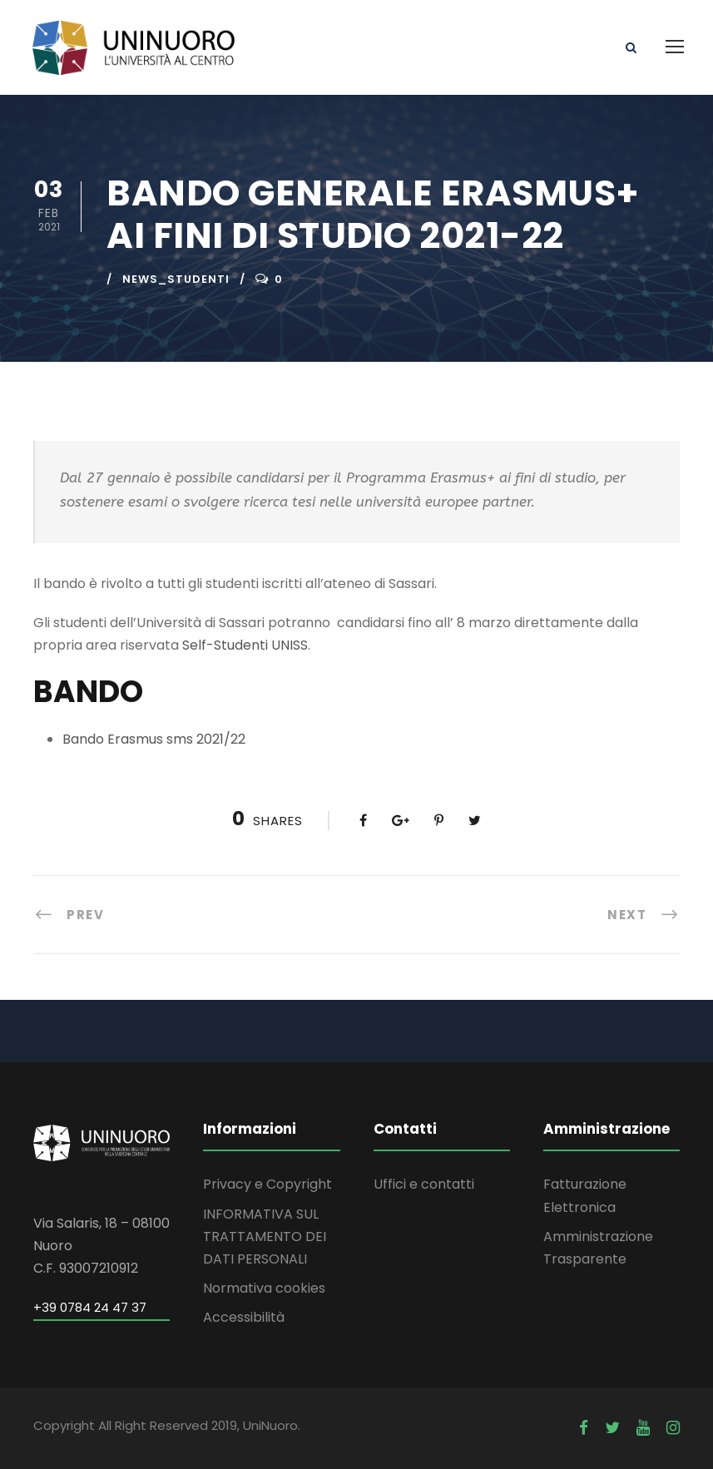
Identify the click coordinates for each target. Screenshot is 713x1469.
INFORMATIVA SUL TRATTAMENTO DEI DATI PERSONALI (264, 1236)
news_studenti (176, 279)
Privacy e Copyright (267, 1184)
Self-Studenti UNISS (245, 645)
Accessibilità (244, 1317)
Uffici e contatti (424, 1184)
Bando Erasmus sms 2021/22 (153, 739)
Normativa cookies (264, 1288)
